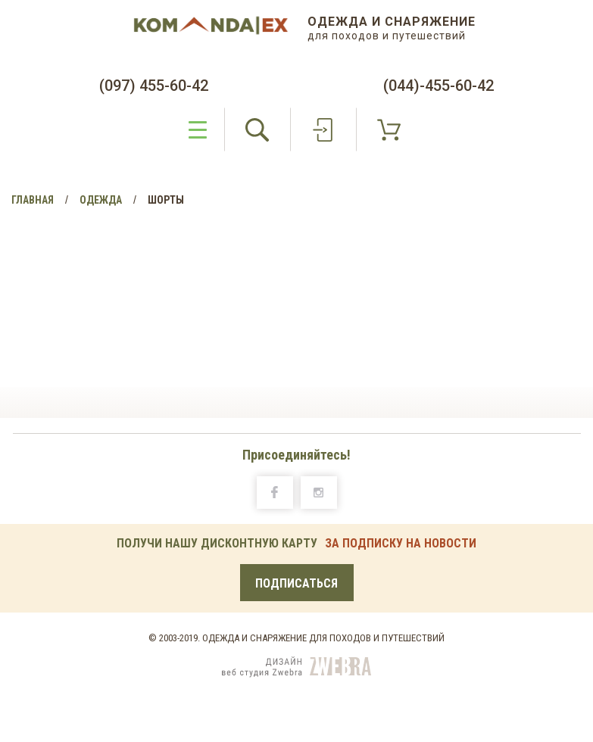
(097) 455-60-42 (153, 85)
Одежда (101, 200)
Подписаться (296, 583)
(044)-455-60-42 (438, 85)
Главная (32, 200)
